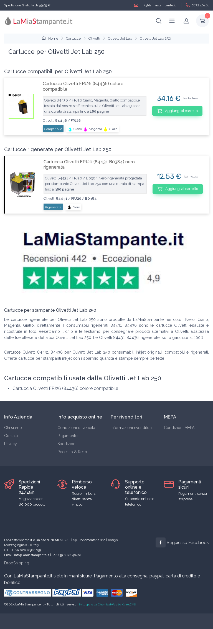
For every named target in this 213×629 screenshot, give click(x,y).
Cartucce (73, 38)
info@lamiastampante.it (155, 5)
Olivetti (94, 38)
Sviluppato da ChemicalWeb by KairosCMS (107, 604)
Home (50, 38)
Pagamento (67, 435)
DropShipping (16, 563)
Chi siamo (13, 427)
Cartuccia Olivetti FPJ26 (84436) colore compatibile (83, 86)
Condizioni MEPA (179, 427)
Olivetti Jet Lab (120, 38)
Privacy (10, 444)
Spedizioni (66, 444)
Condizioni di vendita (76, 427)
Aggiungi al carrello (177, 110)
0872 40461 (197, 5)
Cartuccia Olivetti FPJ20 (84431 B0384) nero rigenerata (89, 164)
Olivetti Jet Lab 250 (155, 38)
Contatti (11, 435)
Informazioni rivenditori (131, 427)
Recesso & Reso (72, 452)
